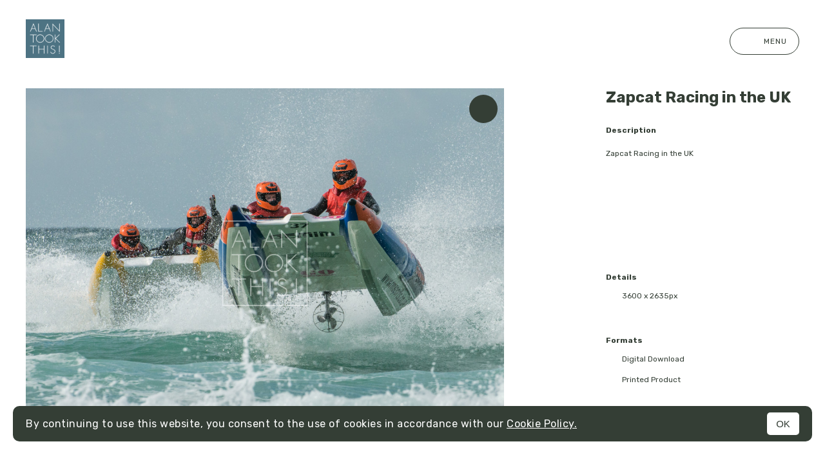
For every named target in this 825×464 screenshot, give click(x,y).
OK (783, 423)
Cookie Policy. (542, 424)
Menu (764, 41)
